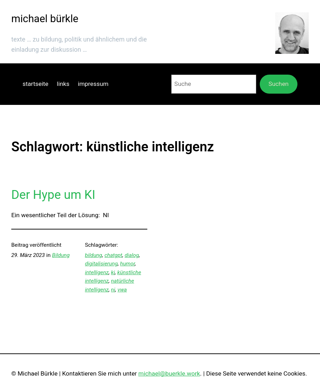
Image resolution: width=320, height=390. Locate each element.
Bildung (61, 255)
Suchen (279, 83)
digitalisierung (101, 263)
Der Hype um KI (53, 195)
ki (113, 272)
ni (113, 290)
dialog (132, 255)
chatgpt (113, 255)
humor (127, 263)
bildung (93, 255)
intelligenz (97, 272)
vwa (122, 290)
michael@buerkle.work (169, 373)
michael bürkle (44, 19)
